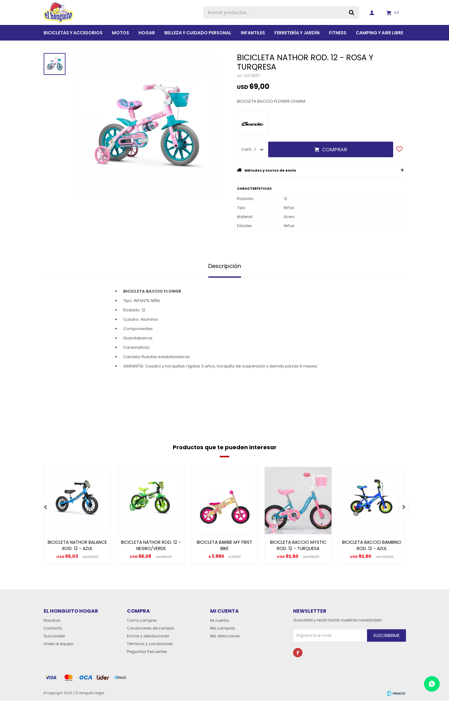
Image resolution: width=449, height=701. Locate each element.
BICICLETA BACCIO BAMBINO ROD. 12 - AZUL (371, 545)
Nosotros (52, 620)
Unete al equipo (58, 643)
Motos (120, 33)
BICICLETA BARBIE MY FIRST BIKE (224, 545)
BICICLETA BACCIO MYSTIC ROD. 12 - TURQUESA (298, 545)
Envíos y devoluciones (148, 636)
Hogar (146, 33)
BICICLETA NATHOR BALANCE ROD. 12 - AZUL (77, 545)
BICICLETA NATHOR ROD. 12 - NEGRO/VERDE (151, 545)
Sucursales (54, 636)
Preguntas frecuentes (147, 651)
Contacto (53, 628)
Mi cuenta (219, 620)
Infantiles (253, 33)
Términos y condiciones (150, 643)
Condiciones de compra (150, 628)
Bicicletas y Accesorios (73, 33)
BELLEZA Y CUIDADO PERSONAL (197, 33)
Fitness (337, 33)
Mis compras (222, 628)
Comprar (334, 149)
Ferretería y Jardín (297, 33)
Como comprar (142, 620)
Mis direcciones (225, 636)
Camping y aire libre (379, 33)
